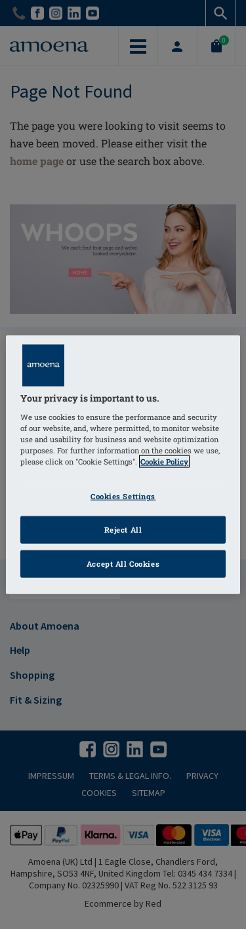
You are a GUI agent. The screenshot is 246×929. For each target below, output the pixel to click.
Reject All (123, 529)
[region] (122, 464)
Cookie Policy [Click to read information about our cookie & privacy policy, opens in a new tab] (164, 461)
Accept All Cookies (123, 563)
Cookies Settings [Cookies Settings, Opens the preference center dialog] (123, 496)
